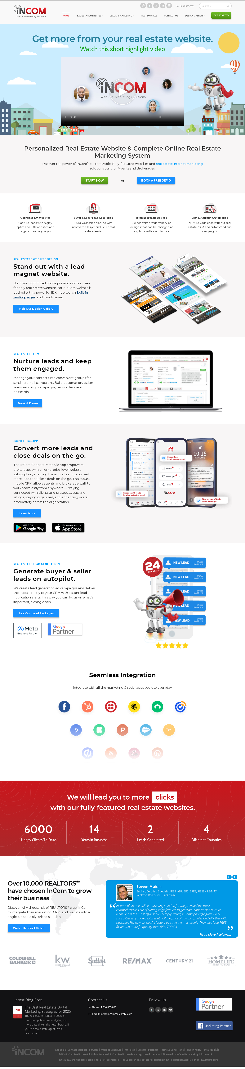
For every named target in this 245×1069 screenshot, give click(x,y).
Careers (141, 1052)
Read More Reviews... (215, 934)
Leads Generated (150, 840)
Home (66, 15)
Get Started (221, 15)
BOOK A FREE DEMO (156, 180)
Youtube (169, 5)
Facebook (149, 5)
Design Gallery (194, 15)
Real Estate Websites (88, 15)
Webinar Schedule (110, 1052)
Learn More (27, 513)
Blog (143, 5)
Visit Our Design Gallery (36, 308)
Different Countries (206, 840)
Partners (153, 1052)
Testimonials (149, 15)
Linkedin (162, 5)
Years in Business (94, 840)
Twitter (156, 5)
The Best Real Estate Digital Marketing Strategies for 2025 (48, 1012)
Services (93, 1052)
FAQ (125, 1052)
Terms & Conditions (172, 1052)
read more (31, 1036)
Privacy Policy (193, 1052)
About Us (60, 1052)
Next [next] (234, 877)
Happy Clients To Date (38, 840)
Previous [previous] (229, 877)
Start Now (94, 180)
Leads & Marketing (121, 15)
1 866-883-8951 (187, 6)
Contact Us (171, 15)
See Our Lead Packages (36, 613)
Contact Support (77, 1052)
